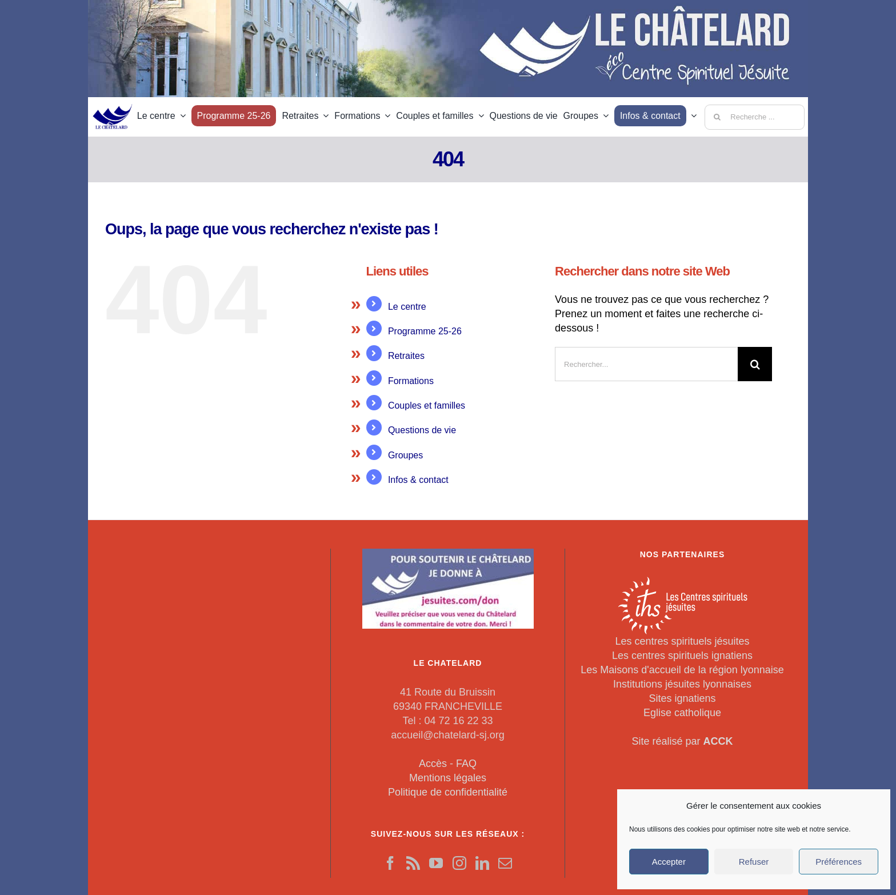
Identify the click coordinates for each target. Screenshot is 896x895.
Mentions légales (447, 778)
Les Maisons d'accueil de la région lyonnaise (682, 670)
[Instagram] (459, 863)
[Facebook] (390, 863)
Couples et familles (426, 405)
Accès (433, 763)
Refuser (754, 861)
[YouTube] (436, 863)
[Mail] (505, 863)
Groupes (405, 455)
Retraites (406, 356)
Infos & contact (418, 480)
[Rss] (413, 863)
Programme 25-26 (425, 331)
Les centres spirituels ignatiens (682, 655)
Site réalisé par (682, 741)
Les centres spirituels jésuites (682, 641)
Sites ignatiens (682, 698)
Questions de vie (422, 430)
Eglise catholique (682, 712)
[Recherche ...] (755, 117)
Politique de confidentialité (447, 792)
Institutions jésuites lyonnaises (682, 684)
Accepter (669, 861)
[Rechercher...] (646, 364)
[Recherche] (717, 117)
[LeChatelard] (112, 100)
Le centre (407, 306)
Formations (411, 381)
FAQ (466, 763)
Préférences (838, 861)
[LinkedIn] (482, 863)
